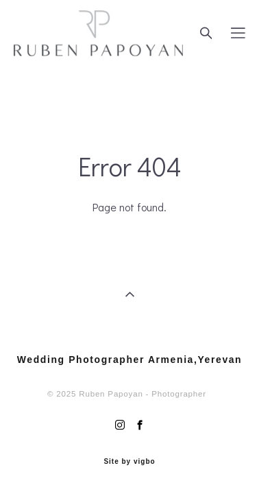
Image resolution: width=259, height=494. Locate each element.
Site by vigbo (129, 459)
